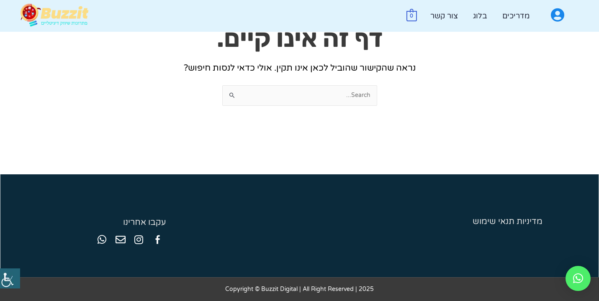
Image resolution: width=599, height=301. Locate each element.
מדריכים (516, 15)
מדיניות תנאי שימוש (507, 222)
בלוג (480, 15)
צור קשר (444, 15)
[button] (578, 278)
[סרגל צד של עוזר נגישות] (10, 278)
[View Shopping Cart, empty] (411, 15)
